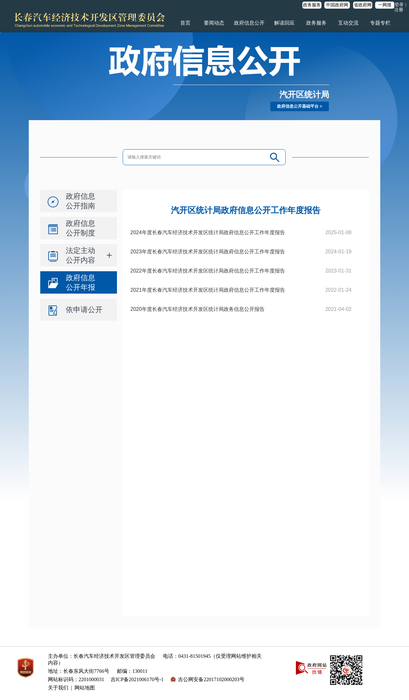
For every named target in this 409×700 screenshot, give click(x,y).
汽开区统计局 (304, 94)
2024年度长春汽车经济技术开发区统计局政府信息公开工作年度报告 (207, 232)
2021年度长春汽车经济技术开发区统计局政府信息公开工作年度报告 (207, 290)
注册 (398, 9)
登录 (399, 4)
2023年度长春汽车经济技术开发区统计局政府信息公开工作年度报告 (207, 251)
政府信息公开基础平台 (298, 106)
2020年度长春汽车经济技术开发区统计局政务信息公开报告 (197, 309)
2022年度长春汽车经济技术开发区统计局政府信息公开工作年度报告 (207, 270)
